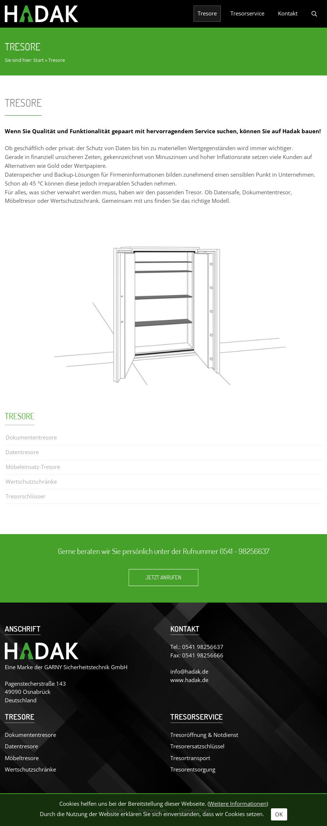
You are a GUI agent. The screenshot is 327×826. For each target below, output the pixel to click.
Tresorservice (247, 13)
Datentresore (22, 452)
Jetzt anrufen (163, 577)
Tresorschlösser (25, 496)
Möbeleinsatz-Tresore (33, 466)
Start (38, 60)
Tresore (207, 13)
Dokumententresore (31, 437)
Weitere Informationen (238, 803)
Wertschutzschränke (31, 481)
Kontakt (288, 13)
